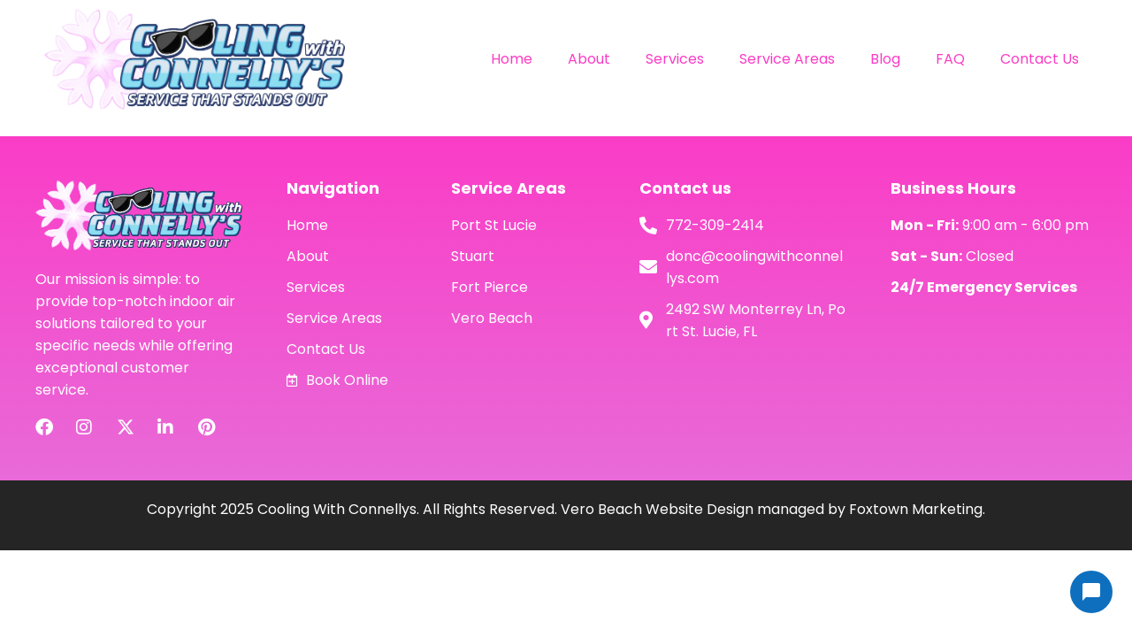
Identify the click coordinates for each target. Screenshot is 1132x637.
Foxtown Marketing (916, 509)
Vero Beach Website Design (657, 509)
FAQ (950, 59)
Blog (885, 59)
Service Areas (787, 59)
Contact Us (1039, 59)
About (589, 59)
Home (511, 59)
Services (675, 59)
